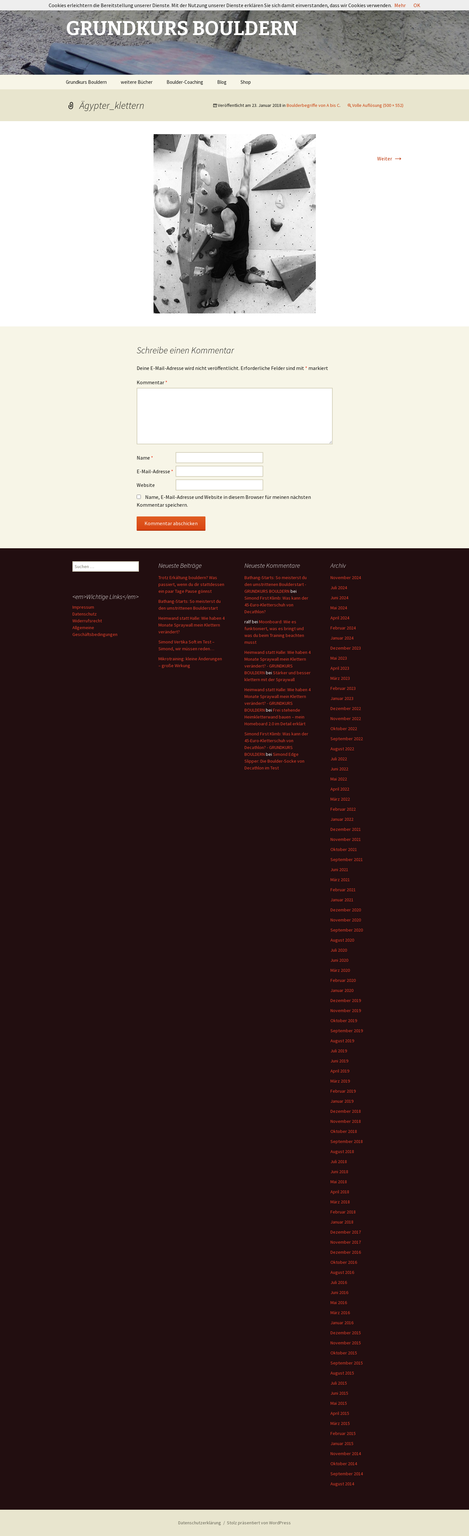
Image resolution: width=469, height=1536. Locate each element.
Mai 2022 (338, 779)
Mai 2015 (338, 1403)
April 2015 (339, 1413)
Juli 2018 (338, 1161)
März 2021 (340, 879)
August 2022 (342, 749)
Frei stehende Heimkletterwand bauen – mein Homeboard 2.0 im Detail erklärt (274, 717)
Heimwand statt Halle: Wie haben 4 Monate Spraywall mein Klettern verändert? (191, 625)
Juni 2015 (339, 1393)
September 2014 (346, 1474)
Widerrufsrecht (87, 621)
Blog (222, 82)
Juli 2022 (338, 759)
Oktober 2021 (343, 849)
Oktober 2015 (343, 1353)
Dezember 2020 (345, 910)
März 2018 (340, 1202)
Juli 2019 (338, 1051)
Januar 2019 (341, 1101)
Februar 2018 (343, 1212)
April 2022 (339, 789)
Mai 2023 (338, 658)
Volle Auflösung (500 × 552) (377, 105)
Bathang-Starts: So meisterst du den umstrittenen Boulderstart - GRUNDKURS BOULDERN (275, 584)
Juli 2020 (338, 950)
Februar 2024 (343, 628)
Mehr (400, 5)
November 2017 (345, 1242)
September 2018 (346, 1141)
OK (416, 5)
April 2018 (339, 1192)
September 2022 (346, 739)
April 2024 (339, 618)
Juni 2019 (339, 1061)
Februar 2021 (343, 890)
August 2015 (342, 1373)
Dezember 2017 (345, 1232)
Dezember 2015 (345, 1333)
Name (145, 457)
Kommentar (152, 382)
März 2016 (340, 1312)
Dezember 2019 (345, 1000)
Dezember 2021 (345, 829)
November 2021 (345, 839)
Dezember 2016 (345, 1252)
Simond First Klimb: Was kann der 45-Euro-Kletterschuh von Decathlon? (276, 605)
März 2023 (340, 678)
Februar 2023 (343, 688)
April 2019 (339, 1071)
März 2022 (340, 799)
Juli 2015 (338, 1383)
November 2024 (345, 577)
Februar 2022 (343, 809)
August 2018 (342, 1151)
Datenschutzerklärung (199, 1523)
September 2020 (346, 930)
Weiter (390, 158)
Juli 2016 (338, 1282)
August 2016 (342, 1272)
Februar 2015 (343, 1433)
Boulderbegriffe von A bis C (313, 105)
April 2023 (339, 668)
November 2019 (345, 1010)
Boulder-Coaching (185, 82)
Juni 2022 (339, 769)
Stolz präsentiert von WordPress (259, 1523)
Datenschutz (84, 614)
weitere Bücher (137, 82)
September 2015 (346, 1363)
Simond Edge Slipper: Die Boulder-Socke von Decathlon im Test (274, 761)
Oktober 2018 (343, 1131)
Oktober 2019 (343, 1020)
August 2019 (342, 1041)
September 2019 (346, 1031)
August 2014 (342, 1484)
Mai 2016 (338, 1302)
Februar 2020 (343, 980)
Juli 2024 (338, 587)
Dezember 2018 (345, 1111)
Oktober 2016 (343, 1262)
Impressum (83, 607)
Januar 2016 (341, 1323)
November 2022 (345, 718)
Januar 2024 (341, 638)
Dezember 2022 (345, 708)
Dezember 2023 (345, 648)
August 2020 (342, 940)
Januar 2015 (341, 1443)
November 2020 (345, 920)
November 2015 (345, 1343)
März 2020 (340, 970)
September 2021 (346, 859)
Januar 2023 (341, 698)
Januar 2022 (341, 819)
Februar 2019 (343, 1091)
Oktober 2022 (343, 728)
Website (146, 485)
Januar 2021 (341, 900)
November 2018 (345, 1121)
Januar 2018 (341, 1222)
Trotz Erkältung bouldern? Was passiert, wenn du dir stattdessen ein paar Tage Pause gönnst (191, 584)
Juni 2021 (339, 869)
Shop (246, 82)
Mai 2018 (338, 1182)
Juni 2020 (339, 960)
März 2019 (340, 1081)
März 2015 (340, 1423)
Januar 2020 (341, 990)
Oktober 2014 (343, 1463)
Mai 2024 (338, 608)
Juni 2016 (339, 1292)
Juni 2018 (339, 1171)
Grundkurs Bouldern (86, 82)
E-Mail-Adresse (155, 471)
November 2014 (345, 1453)
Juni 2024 (339, 598)
